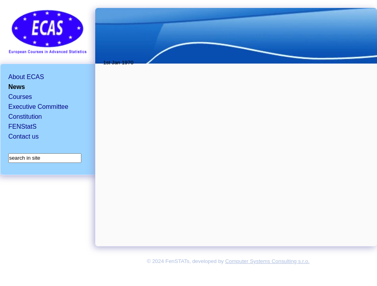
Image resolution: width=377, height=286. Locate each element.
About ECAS (26, 76)
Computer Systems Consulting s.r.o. (267, 261)
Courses (20, 96)
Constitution (25, 116)
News (16, 86)
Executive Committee (38, 106)
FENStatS (22, 126)
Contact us (23, 136)
